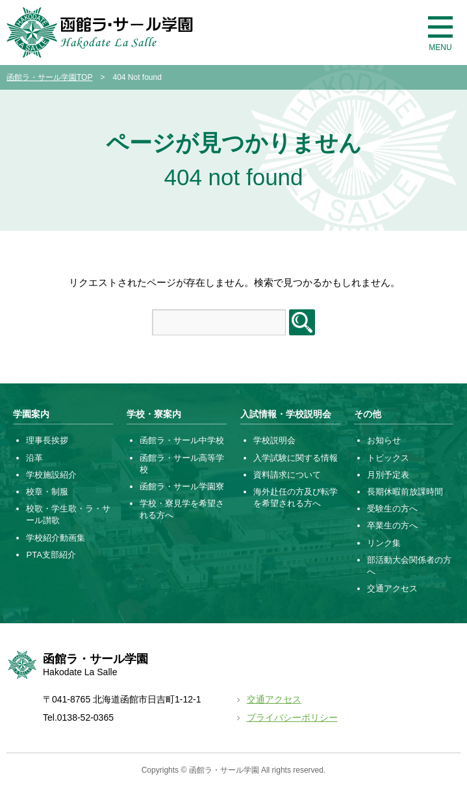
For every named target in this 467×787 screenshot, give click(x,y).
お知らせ (384, 440)
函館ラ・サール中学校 (182, 440)
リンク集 (384, 543)
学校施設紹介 (51, 475)
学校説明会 (274, 440)
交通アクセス (392, 588)
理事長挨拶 (47, 440)
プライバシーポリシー (292, 717)
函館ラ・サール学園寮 (182, 486)
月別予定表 (388, 475)
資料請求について (287, 475)
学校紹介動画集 (55, 538)
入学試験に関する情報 (295, 458)
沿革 (34, 458)
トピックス (388, 458)
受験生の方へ (392, 508)
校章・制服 (47, 492)
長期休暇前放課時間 (405, 492)
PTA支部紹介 (50, 555)
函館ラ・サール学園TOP (49, 77)
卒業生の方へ (392, 525)
